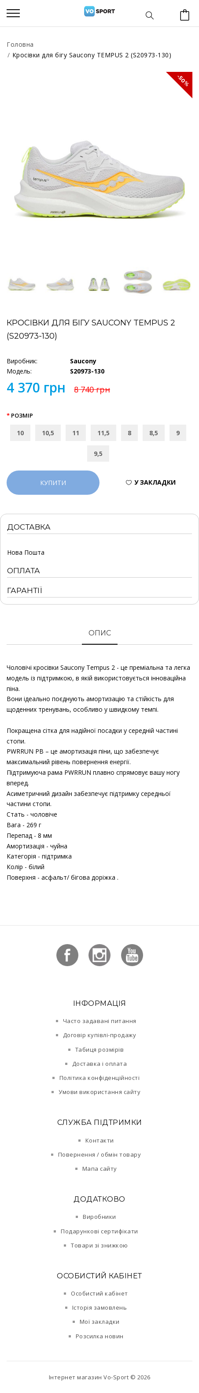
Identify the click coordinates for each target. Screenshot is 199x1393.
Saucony (83, 361)
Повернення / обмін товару (99, 1154)
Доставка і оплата (99, 1064)
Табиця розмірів (99, 1049)
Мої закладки (100, 1322)
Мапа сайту (99, 1169)
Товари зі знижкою (99, 1245)
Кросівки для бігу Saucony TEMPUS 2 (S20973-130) (92, 55)
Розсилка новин (100, 1336)
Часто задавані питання (99, 1021)
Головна (20, 44)
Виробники (99, 1217)
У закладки (155, 482)
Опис (99, 633)
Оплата (23, 570)
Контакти (99, 1140)
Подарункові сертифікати (99, 1231)
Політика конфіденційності (99, 1078)
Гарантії (24, 590)
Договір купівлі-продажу (99, 1035)
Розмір (22, 415)
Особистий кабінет (99, 1293)
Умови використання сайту (99, 1092)
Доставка (29, 527)
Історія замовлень (99, 1307)
